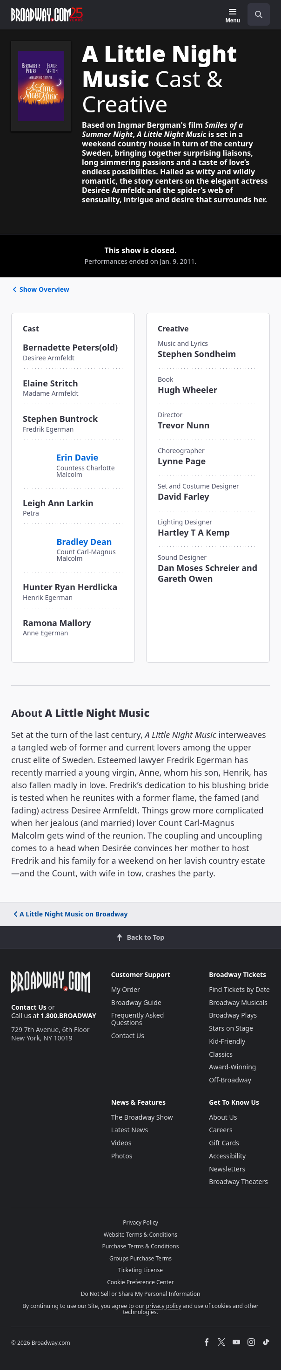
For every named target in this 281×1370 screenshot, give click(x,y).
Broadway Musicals (238, 1002)
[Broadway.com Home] (47, 14)
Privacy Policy (140, 1222)
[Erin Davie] (36, 456)
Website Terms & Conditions (140, 1235)
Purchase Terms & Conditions (140, 1246)
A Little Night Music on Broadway (69, 913)
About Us (223, 1117)
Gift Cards (224, 1142)
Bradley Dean (84, 541)
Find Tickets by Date (239, 989)
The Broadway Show (142, 1117)
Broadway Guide (136, 1002)
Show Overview (40, 289)
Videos (121, 1142)
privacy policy (163, 1306)
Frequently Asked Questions (137, 1019)
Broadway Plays (233, 1015)
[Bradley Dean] (36, 543)
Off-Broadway (230, 1079)
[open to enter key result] (259, 14)
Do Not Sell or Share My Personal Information (141, 1294)
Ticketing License (140, 1270)
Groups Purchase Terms (140, 1258)
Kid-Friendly (227, 1041)
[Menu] (233, 16)
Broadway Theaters (238, 1181)
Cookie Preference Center (140, 1282)
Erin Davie (77, 457)
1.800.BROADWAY (68, 1015)
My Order (125, 989)
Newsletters (227, 1168)
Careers (220, 1129)
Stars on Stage (231, 1028)
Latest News (129, 1129)
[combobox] (255, 14)
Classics (221, 1054)
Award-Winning (232, 1066)
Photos (122, 1155)
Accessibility (227, 1155)
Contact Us (29, 1007)
